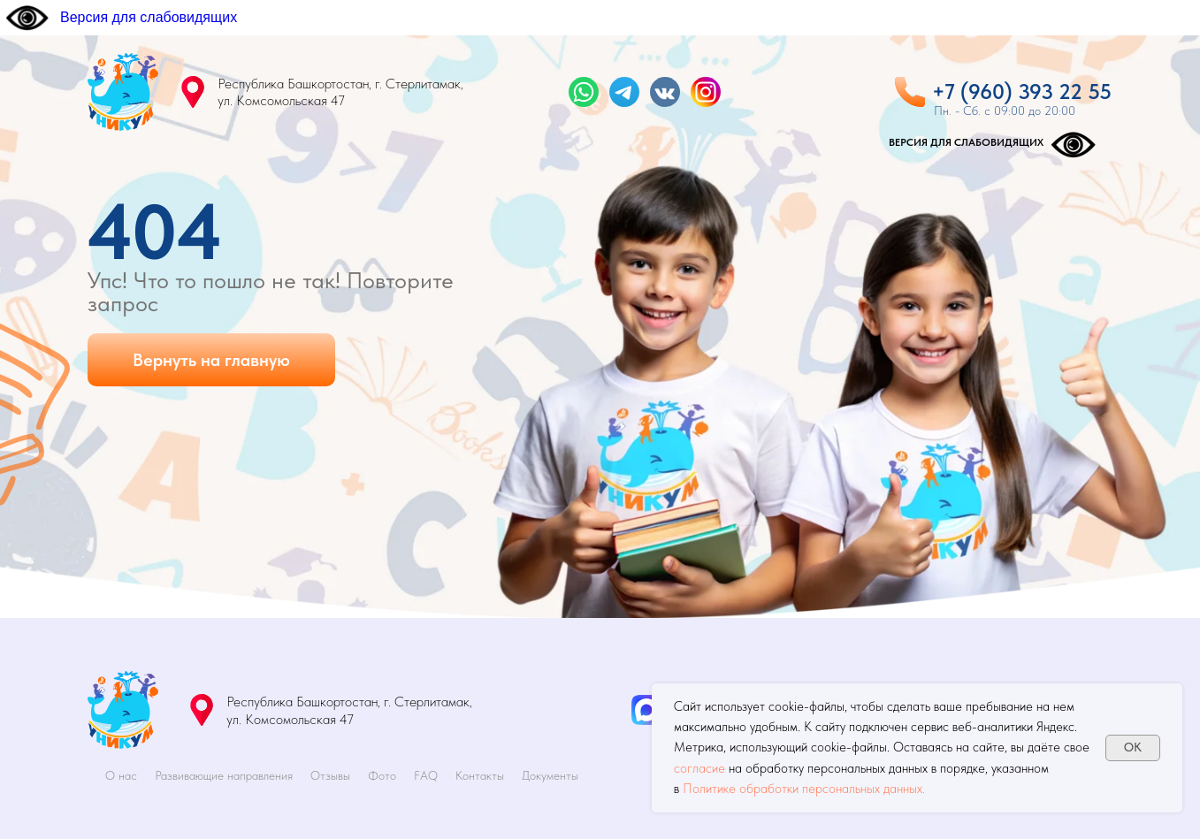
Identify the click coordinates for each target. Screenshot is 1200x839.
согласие (699, 768)
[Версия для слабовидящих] (120, 17)
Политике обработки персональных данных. (804, 789)
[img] (123, 92)
